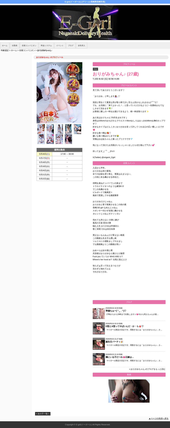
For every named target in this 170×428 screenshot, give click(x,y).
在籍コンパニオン (29, 45)
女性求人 (81, 45)
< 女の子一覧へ (43, 414)
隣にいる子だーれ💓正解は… (120, 357)
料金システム (46, 45)
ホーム (4, 45)
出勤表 (14, 45)
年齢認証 (5, 50)
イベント (60, 45)
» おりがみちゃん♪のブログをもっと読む (147, 369)
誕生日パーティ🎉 (114, 341)
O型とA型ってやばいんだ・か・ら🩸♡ (124, 326)
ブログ (70, 45)
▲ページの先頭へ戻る (158, 418)
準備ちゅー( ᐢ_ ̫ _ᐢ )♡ (116, 311)
